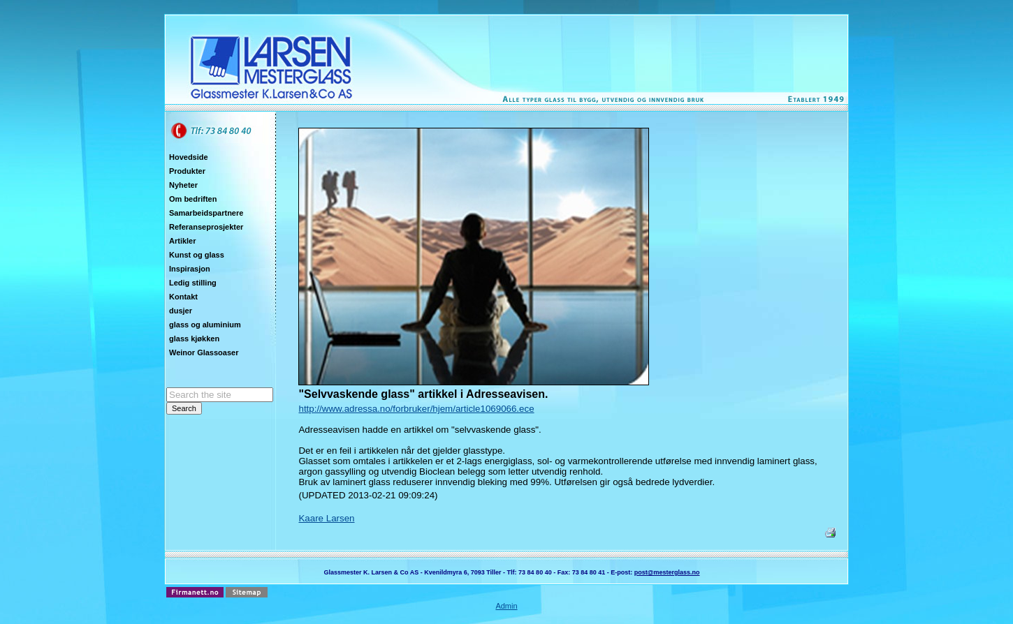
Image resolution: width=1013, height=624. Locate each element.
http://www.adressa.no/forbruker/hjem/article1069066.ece (416, 408)
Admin (506, 606)
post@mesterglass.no (667, 572)
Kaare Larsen (326, 518)
